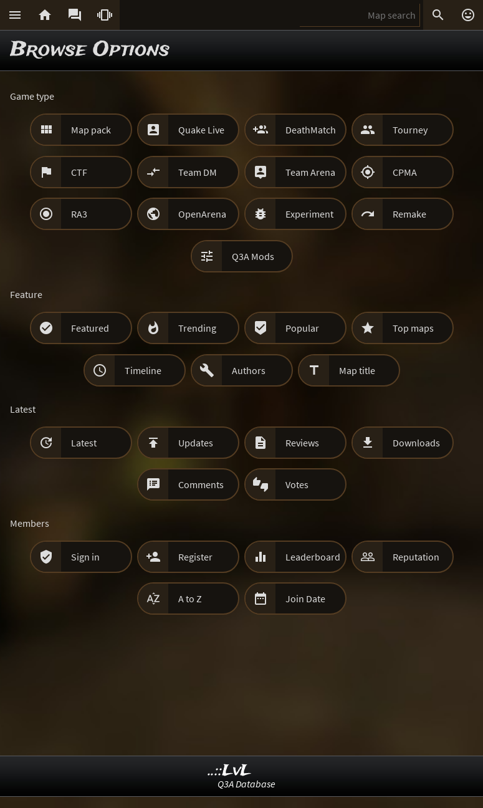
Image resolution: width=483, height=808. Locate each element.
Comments (201, 484)
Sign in (85, 557)
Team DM (197, 172)
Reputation (416, 557)
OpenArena (202, 214)
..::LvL (230, 771)
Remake (409, 214)
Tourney (410, 129)
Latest (84, 442)
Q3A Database (246, 783)
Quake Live (201, 129)
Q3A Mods (253, 256)
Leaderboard (312, 557)
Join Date (305, 598)
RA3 (79, 214)
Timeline (143, 370)
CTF (79, 172)
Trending (197, 328)
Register (195, 557)
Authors (248, 370)
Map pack (91, 129)
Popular (302, 328)
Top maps (413, 328)
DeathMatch (310, 129)
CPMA (405, 172)
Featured (90, 328)
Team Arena (310, 172)
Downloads (416, 442)
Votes (296, 484)
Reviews (302, 442)
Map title (357, 370)
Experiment (309, 214)
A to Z (190, 598)
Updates (195, 442)
